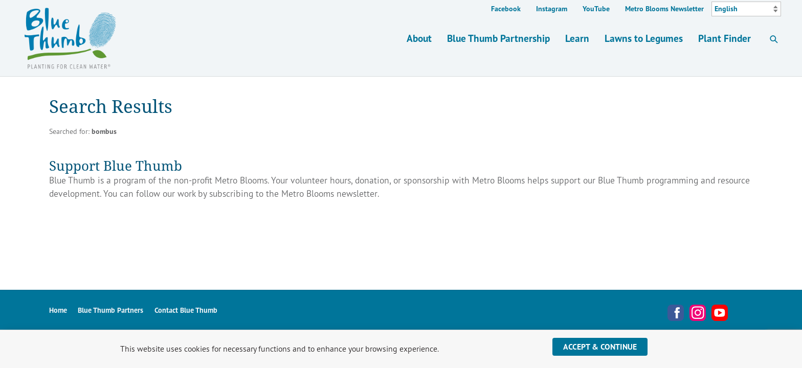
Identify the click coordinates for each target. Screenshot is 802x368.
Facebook (506, 8)
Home (58, 310)
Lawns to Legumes (644, 38)
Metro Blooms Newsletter (664, 8)
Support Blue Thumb (115, 165)
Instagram (551, 8)
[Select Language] (746, 9)
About (419, 38)
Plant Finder (724, 38)
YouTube (596, 8)
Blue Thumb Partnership (498, 38)
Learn (577, 38)
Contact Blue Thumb (185, 310)
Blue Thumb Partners (110, 310)
